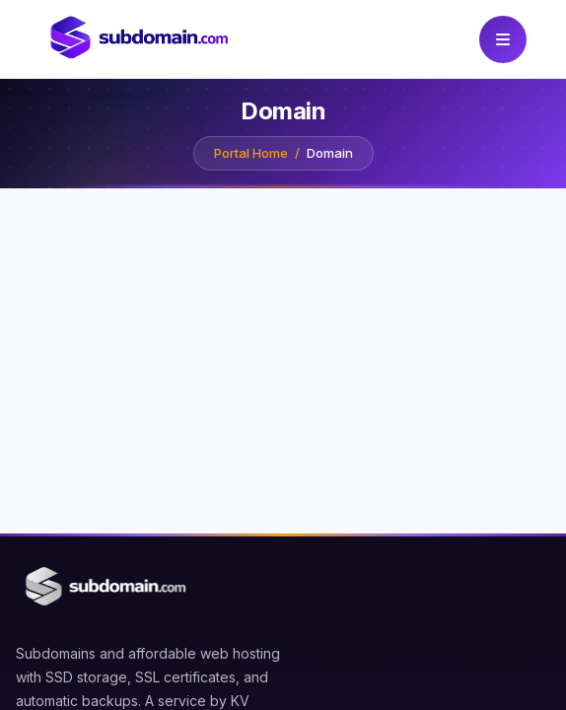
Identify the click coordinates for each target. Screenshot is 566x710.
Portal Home (251, 153)
